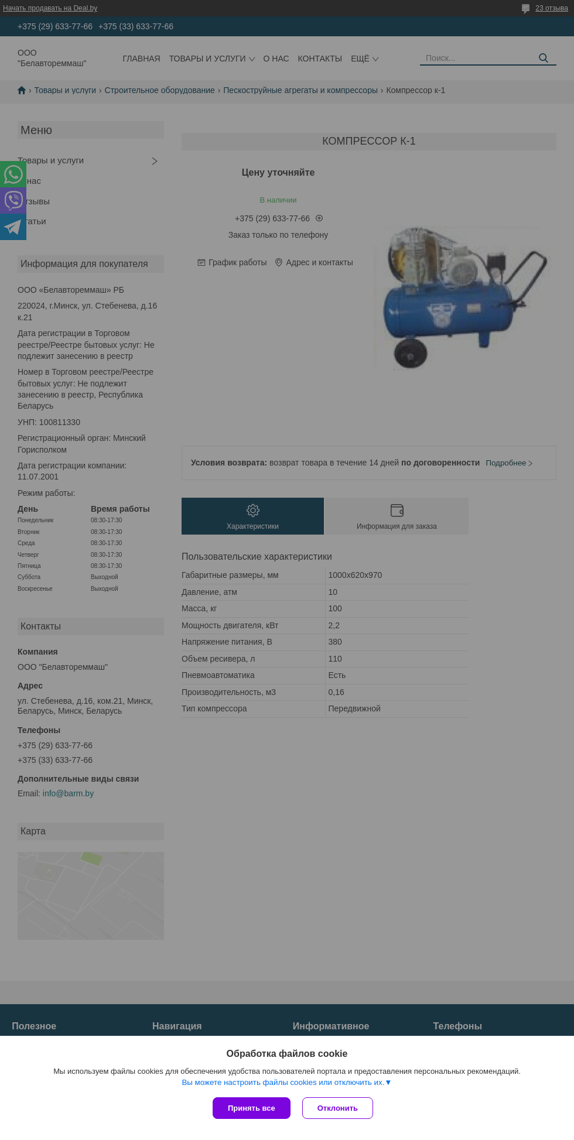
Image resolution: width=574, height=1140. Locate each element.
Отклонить (337, 1108)
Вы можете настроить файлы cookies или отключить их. (283, 1082)
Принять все (251, 1108)
